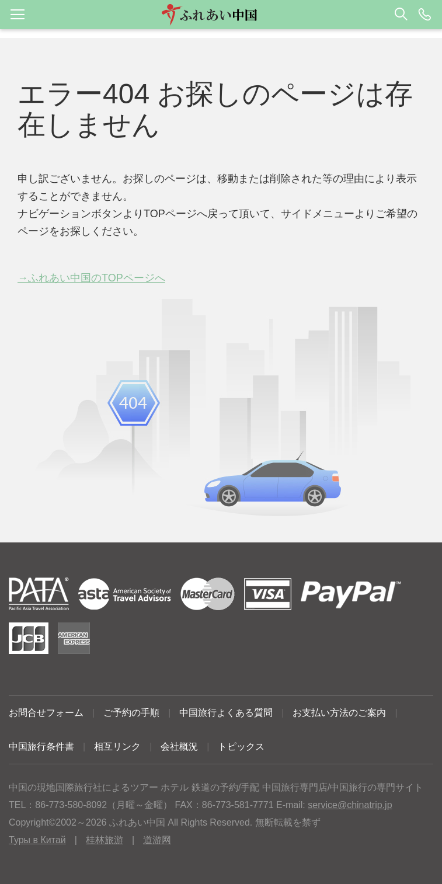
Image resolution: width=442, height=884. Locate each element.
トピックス (241, 746)
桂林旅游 (104, 840)
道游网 (157, 840)
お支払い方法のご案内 (339, 713)
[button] (221, 14)
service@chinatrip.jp (350, 805)
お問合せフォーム (46, 713)
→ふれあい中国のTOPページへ (91, 278)
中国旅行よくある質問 (226, 713)
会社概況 (179, 746)
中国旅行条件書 (41, 746)
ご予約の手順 (131, 713)
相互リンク (117, 746)
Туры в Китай (37, 840)
